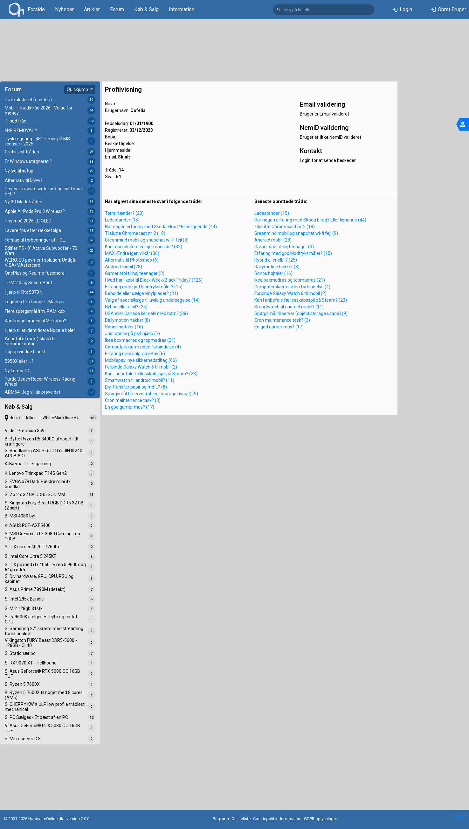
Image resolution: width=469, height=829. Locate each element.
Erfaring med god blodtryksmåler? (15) (144, 286)
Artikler (92, 9)
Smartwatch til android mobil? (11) (139, 380)
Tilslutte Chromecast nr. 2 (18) (135, 233)
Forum (117, 9)
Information (181, 9)
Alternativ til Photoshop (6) (132, 260)
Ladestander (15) (122, 219)
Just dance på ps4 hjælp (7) (132, 333)
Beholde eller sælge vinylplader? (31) (141, 293)
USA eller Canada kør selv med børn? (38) (146, 313)
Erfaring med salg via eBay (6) (135, 353)
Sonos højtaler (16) (124, 326)
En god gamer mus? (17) (129, 407)
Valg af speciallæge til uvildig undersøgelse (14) (152, 300)
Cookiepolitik (265, 818)
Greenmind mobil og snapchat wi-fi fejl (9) (147, 239)
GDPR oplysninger (320, 818)
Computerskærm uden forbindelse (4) (143, 346)
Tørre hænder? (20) (124, 213)
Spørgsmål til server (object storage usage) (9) (151, 393)
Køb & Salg (146, 9)
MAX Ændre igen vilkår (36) (132, 253)
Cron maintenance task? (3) (133, 400)
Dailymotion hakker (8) (127, 320)
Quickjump (78, 89)
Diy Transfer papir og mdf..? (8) (136, 387)
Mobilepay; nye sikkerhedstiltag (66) (141, 360)
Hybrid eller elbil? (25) (126, 306)
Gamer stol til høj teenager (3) (134, 273)
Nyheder (64, 9)
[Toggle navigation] (462, 124)
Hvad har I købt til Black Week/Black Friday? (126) (154, 280)
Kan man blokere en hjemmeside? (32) (143, 246)
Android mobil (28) (123, 266)
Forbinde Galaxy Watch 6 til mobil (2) (141, 366)
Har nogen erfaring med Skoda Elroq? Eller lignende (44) (161, 226)
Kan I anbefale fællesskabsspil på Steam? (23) (151, 373)
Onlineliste (241, 818)
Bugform (221, 818)
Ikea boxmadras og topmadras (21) (140, 340)
